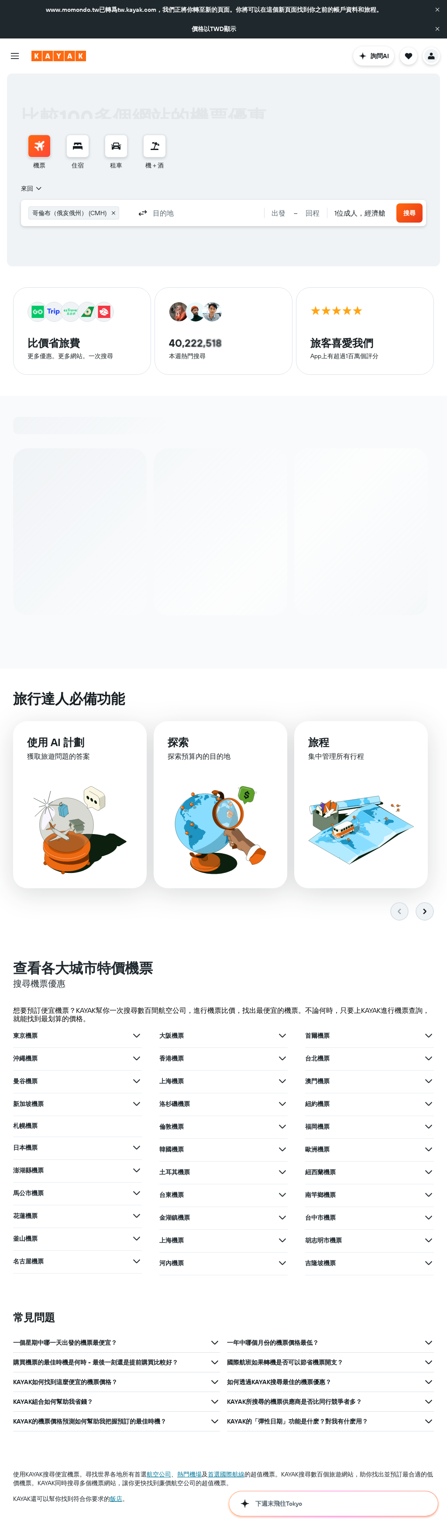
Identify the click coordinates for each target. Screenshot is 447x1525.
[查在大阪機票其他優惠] (282, 1037)
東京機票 (25, 1037)
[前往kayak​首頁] (58, 56)
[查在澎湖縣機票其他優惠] (136, 1171)
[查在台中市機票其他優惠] (428, 1219)
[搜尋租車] (116, 146)
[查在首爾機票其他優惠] (428, 1037)
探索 (178, 746)
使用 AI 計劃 (55, 745)
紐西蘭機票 (320, 1173)
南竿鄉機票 (320, 1196)
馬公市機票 (28, 1194)
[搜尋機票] (39, 146)
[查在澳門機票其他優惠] (428, 1082)
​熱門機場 (189, 1476)
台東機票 (171, 1196)
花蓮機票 (25, 1217)
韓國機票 (171, 1151)
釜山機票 (25, 1240)
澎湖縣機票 (28, 1172)
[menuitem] (39, 152)
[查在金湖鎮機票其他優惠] (282, 1219)
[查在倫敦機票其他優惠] (282, 1128)
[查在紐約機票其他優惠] (428, 1105)
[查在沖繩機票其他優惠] (136, 1059)
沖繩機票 (25, 1060)
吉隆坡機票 (320, 1264)
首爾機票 (317, 1037)
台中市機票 (320, 1219)
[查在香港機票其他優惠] (282, 1059)
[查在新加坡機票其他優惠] (136, 1105)
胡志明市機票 (323, 1242)
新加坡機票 (28, 1105)
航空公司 (159, 1476)
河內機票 (171, 1264)
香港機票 (171, 1060)
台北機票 (317, 1060)
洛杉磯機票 (174, 1105)
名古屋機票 (28, 1263)
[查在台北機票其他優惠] (428, 1059)
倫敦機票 (171, 1128)
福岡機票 (317, 1128)
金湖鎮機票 (174, 1219)
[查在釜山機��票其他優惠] (136, 1240)
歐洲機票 (317, 1151)
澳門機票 (317, 1082)
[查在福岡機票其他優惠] (428, 1128)
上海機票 (171, 1082)
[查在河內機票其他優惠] (282, 1264)
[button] (437, 9)
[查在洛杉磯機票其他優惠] (282, 1105)
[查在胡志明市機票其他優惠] (428, 1241)
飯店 (116, 1500)
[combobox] (32, 188)
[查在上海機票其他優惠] (282, 1082)
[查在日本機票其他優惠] (136, 1149)
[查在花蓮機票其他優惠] (136, 1217)
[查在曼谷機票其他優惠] (136, 1082)
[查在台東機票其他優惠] (282, 1196)
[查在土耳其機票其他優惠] (282, 1173)
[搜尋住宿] (77, 146)
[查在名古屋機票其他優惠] (136, 1262)
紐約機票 (317, 1105)
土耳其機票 (174, 1173)
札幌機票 (25, 1127)
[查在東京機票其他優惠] (136, 1037)
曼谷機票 (25, 1082)
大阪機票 (171, 1037)
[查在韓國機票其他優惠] (282, 1150)
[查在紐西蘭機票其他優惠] (428, 1173)
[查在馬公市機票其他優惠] (136, 1194)
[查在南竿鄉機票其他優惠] (428, 1196)
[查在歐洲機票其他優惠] (428, 1150)
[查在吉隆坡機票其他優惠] (428, 1264)
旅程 (318, 747)
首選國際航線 (226, 1476)
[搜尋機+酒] (154, 146)
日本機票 (25, 1149)
